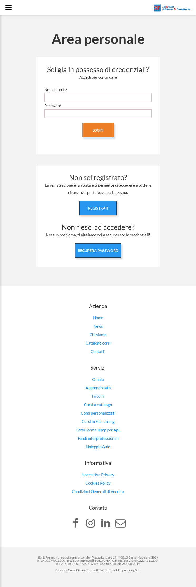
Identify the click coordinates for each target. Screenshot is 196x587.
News (98, 326)
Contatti (98, 351)
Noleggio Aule (98, 446)
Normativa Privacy (98, 474)
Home (98, 317)
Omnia (98, 379)
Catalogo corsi (98, 343)
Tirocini (98, 396)
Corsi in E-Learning (98, 421)
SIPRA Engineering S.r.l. (125, 570)
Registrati (98, 208)
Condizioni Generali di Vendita (98, 491)
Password (52, 105)
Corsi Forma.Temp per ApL (98, 429)
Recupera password (98, 250)
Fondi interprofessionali (98, 438)
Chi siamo (98, 334)
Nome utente (55, 89)
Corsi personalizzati (98, 413)
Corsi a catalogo (98, 404)
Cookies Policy (98, 483)
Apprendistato (98, 387)
